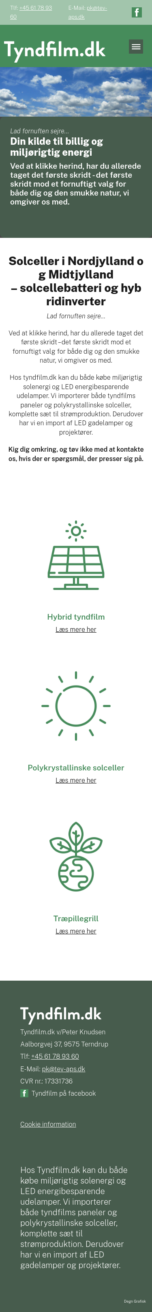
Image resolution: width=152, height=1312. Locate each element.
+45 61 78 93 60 (55, 1056)
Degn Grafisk (135, 1301)
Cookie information (48, 1124)
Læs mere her (76, 629)
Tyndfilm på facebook (64, 1093)
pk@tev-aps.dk (64, 1069)
